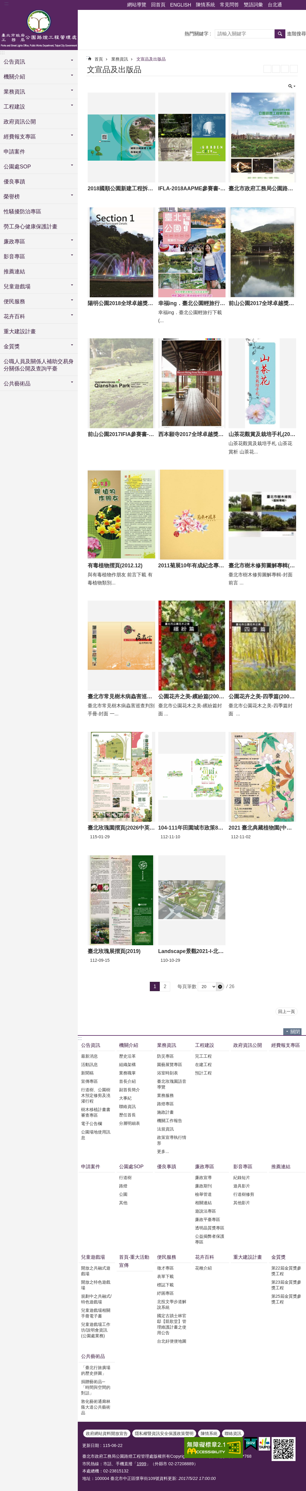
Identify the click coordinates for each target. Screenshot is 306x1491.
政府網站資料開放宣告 (107, 1433)
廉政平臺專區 (207, 1219)
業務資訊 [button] (14, 92)
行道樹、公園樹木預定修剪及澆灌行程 (95, 1095)
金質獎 (278, 1257)
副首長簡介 (129, 1089)
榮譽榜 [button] (12, 197)
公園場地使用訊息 (95, 1135)
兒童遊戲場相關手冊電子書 (95, 1313)
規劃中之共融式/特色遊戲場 (96, 1299)
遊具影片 (241, 1186)
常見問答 (229, 4)
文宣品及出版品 (151, 59)
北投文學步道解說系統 (171, 1304)
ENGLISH (180, 4)
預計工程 (203, 1073)
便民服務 (166, 1257)
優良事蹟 (14, 182)
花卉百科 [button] (14, 316)
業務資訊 (119, 59)
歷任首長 (127, 1114)
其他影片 (241, 1202)
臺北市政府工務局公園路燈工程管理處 (39, 29)
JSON (285, 69)
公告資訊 (90, 1045)
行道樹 (125, 1177)
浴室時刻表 (167, 1073)
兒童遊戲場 (93, 1257)
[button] (220, 986)
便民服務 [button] (14, 301)
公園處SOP (131, 1166)
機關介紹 (128, 1045)
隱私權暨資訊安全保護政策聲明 (164, 1433)
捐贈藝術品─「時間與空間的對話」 (95, 1387)
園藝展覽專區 (169, 1064)
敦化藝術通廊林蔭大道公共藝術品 (95, 1407)
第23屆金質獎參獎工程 (286, 1285)
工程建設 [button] (14, 107)
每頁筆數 (187, 986)
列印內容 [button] (294, 69)
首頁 (99, 59)
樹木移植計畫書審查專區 (95, 1112)
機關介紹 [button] (14, 77)
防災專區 (165, 1056)
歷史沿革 (127, 1056)
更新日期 (90, 1445)
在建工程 (203, 1064)
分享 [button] (289, 5)
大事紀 (125, 1098)
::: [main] (88, 57)
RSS (267, 69)
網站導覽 (136, 4)
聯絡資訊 (127, 1106)
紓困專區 (165, 1293)
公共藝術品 (93, 1356)
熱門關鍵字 (196, 33)
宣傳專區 (89, 1081)
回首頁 (158, 4)
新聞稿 (87, 1073)
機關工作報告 (169, 1120)
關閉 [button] (292, 86)
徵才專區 (165, 1268)
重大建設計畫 (20, 331)
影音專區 (242, 1166)
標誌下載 (165, 1284)
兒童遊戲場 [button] (17, 287)
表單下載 (165, 1276)
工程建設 (204, 1045)
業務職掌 (127, 1073)
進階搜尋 (296, 33)
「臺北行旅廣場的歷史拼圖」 (95, 1370)
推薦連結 (14, 272)
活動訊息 (89, 1064)
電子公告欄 (91, 1123)
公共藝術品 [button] (17, 384)
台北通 (275, 4)
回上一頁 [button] (286, 1011)
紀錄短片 (241, 1177)
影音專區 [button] (14, 257)
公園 (123, 1194)
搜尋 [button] (280, 33)
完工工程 (203, 1056)
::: (6, 3)
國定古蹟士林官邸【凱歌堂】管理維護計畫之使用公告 (171, 1324)
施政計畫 (165, 1112)
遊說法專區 (205, 1211)
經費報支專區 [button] (20, 137)
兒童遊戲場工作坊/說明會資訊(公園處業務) (95, 1330)
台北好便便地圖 (171, 1341)
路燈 (123, 1186)
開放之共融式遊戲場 (95, 1271)
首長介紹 (127, 1081)
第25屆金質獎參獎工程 (286, 1299)
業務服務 (165, 1095)
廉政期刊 (203, 1186)
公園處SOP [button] (17, 167)
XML (276, 69)
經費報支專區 (285, 1045)
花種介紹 (203, 1268)
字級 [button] (298, 5)
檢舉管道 (203, 1194)
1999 (141, 1463)
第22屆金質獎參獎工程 (286, 1271)
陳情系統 (205, 4)
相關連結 (203, 1202)
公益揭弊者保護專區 (209, 1239)
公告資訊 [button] (14, 62)
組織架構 (127, 1064)
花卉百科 (204, 1257)
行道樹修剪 (243, 1194)
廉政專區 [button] (14, 242)
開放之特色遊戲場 (95, 1285)
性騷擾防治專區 (22, 212)
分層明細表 (129, 1123)
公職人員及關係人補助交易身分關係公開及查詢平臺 (39, 365)
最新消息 (89, 1056)
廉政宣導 (203, 1177)
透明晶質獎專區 (209, 1227)
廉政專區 (204, 1166)
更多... (163, 1151)
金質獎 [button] (12, 346)
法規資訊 (165, 1129)
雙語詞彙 (253, 4)
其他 (123, 1202)
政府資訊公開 (20, 122)
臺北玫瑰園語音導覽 (171, 1084)
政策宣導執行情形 (171, 1140)
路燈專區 (165, 1103)
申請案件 (14, 152)
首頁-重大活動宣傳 (134, 1261)
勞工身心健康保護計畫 (30, 227)
